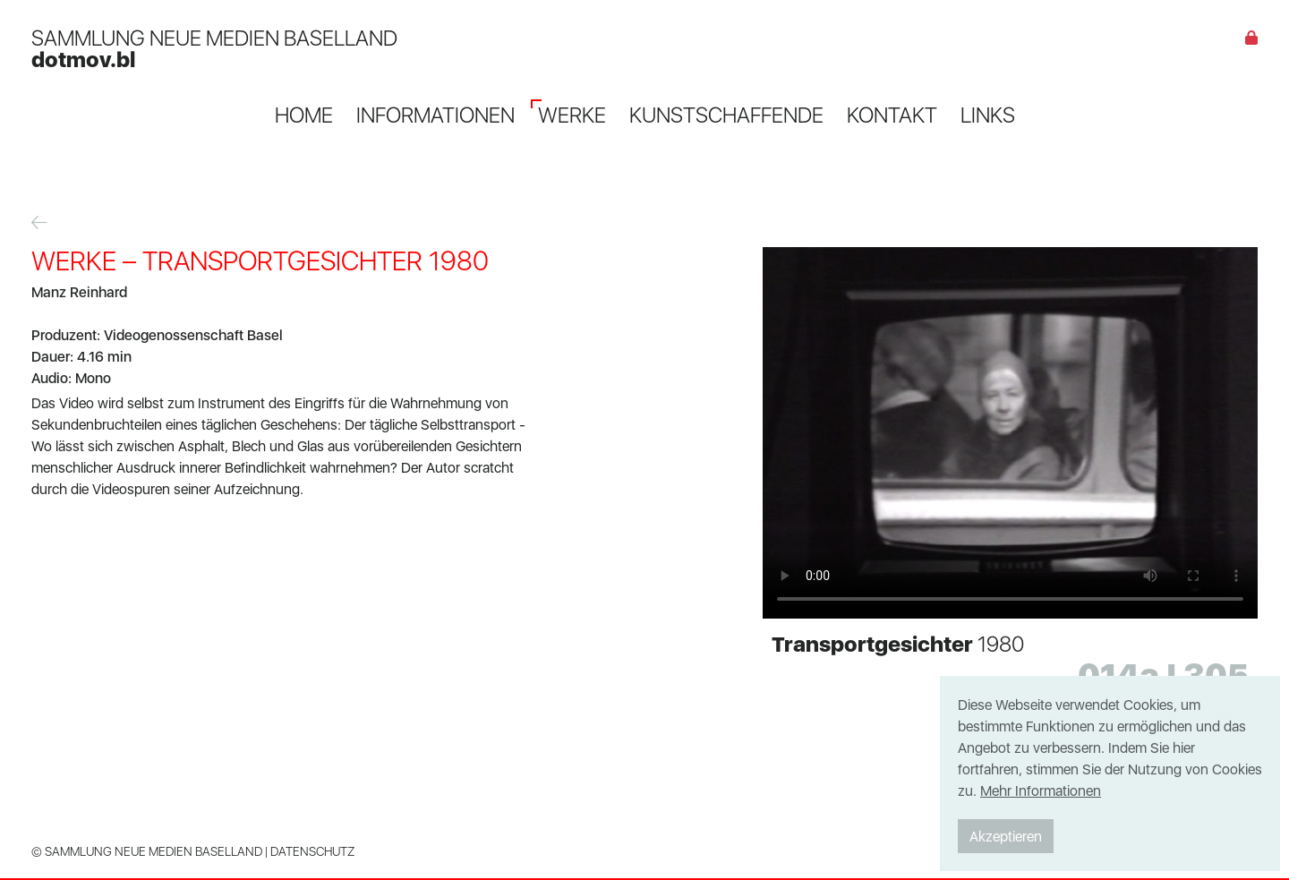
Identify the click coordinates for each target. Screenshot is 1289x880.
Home (304, 114)
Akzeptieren (1005, 836)
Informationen (435, 114)
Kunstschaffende (726, 114)
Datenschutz (312, 851)
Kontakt (892, 114)
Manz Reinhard (79, 292)
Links (987, 114)
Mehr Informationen (1040, 790)
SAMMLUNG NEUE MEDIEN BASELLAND (214, 48)
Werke (572, 114)
